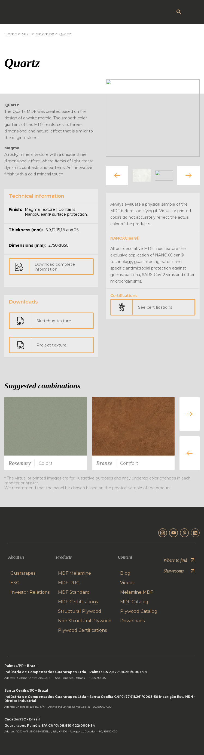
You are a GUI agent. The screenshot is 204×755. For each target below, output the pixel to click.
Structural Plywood (79, 611)
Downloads (132, 620)
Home (10, 33)
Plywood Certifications (82, 630)
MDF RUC (68, 582)
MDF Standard (74, 592)
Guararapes (22, 573)
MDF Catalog (134, 601)
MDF (26, 33)
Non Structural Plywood (85, 620)
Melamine (44, 33)
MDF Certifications (78, 601)
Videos (127, 582)
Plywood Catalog (138, 611)
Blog (125, 573)
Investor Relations (30, 592)
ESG (15, 582)
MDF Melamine (74, 573)
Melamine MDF (136, 592)
